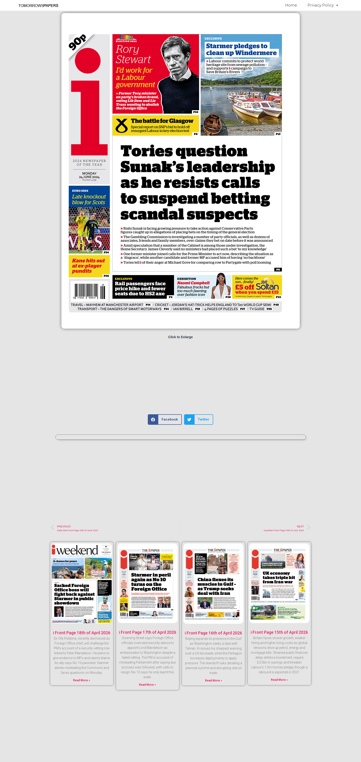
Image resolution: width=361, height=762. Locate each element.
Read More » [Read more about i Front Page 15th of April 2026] (279, 679)
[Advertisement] (180, 377)
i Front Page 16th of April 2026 (213, 633)
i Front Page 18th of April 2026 (81, 632)
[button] (165, 419)
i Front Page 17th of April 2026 (147, 632)
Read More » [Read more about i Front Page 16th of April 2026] (213, 680)
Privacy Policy (322, 5)
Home (291, 5)
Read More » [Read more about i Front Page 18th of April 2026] (81, 680)
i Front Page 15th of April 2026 (279, 632)
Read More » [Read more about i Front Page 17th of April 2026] (147, 684)
